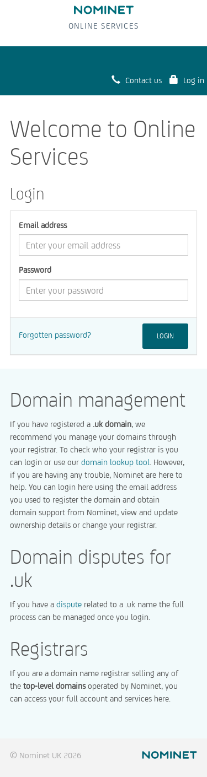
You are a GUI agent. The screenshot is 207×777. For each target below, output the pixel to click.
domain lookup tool (115, 462)
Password (35, 269)
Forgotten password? (55, 334)
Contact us (137, 79)
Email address (43, 225)
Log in (186, 79)
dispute (69, 604)
